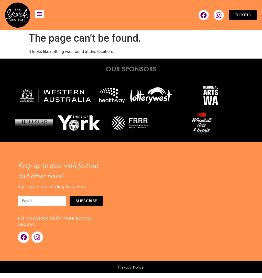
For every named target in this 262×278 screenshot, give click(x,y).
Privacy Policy (131, 267)
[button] (39, 14)
